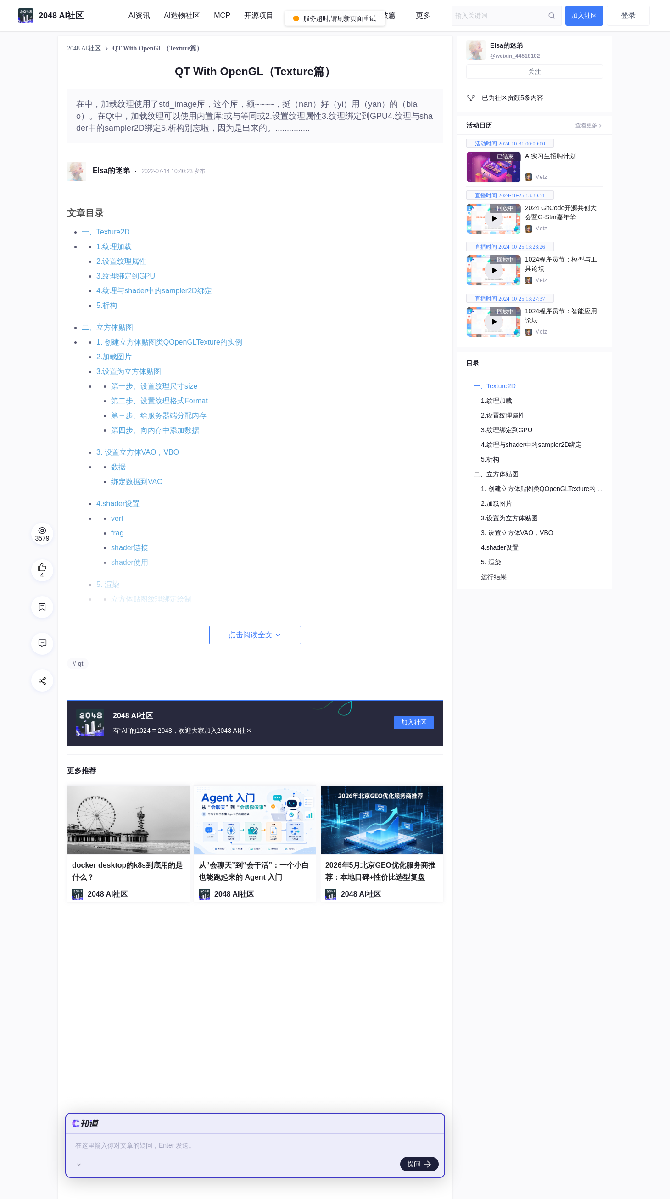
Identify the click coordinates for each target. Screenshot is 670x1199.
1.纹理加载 (114, 247)
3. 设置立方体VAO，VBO (137, 452)
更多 (423, 15)
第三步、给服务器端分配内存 (159, 415)
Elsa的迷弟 (506, 45)
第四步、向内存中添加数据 (155, 430)
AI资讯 (139, 15)
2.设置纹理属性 (121, 261)
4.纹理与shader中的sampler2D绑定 (154, 291)
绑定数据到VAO (137, 481)
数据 (118, 467)
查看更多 (589, 125)
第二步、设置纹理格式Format (159, 401)
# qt (78, 663)
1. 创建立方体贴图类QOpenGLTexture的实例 (169, 342)
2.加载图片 (114, 357)
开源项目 (259, 15)
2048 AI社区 (84, 48)
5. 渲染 (491, 562)
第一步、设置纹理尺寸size (154, 386)
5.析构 (106, 305)
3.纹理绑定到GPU (125, 276)
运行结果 (494, 576)
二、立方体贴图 (107, 327)
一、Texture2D (106, 232)
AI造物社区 (182, 15)
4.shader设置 (118, 503)
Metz (541, 177)
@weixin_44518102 (515, 56)
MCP (222, 15)
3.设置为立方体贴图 (128, 371)
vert (117, 518)
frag (117, 533)
